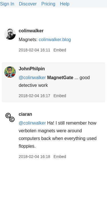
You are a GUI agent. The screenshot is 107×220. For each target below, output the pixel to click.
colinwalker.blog (55, 39)
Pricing (48, 3)
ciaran (25, 114)
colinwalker (31, 30)
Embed (59, 50)
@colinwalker (32, 77)
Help (64, 3)
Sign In (7, 3)
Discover (28, 3)
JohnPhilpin (32, 68)
